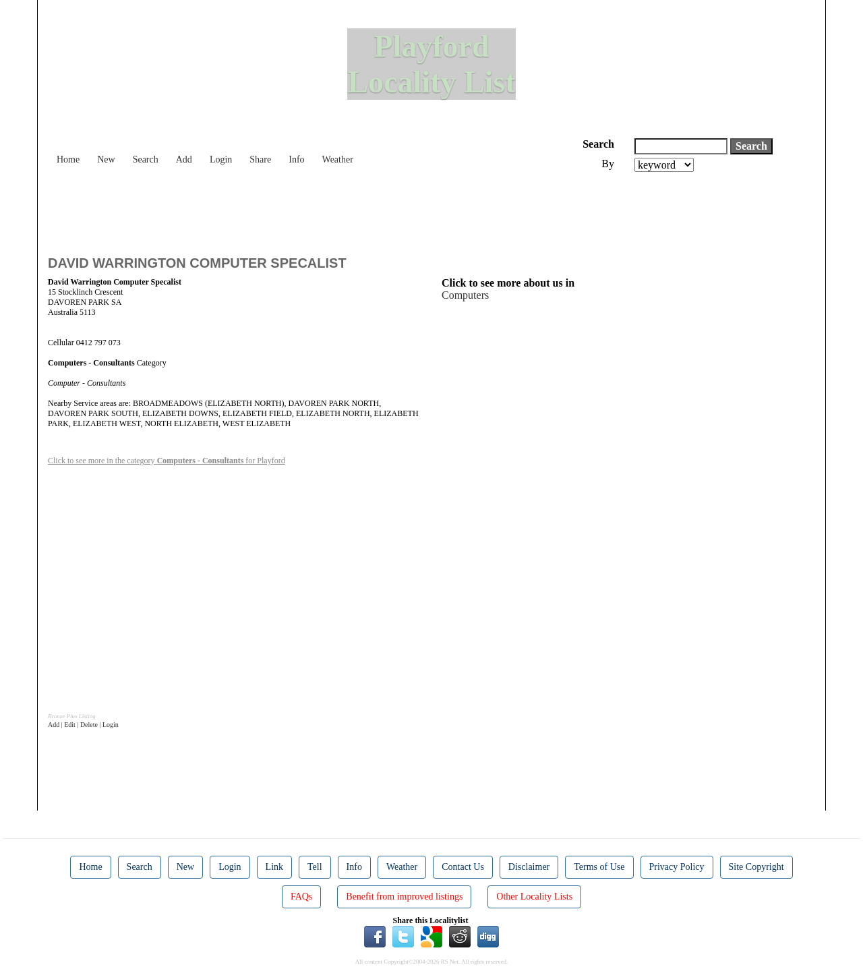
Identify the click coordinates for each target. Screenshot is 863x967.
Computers (465, 295)
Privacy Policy (677, 867)
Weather (337, 159)
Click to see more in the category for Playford (166, 460)
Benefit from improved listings (404, 896)
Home (68, 159)
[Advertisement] (293, 209)
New (106, 159)
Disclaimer (528, 867)
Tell (314, 867)
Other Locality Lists (534, 896)
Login (221, 159)
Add (184, 159)
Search (145, 159)
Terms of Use (599, 867)
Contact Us (463, 867)
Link (274, 867)
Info (296, 159)
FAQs (301, 896)
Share (260, 159)
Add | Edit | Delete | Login (83, 724)
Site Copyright (756, 867)
